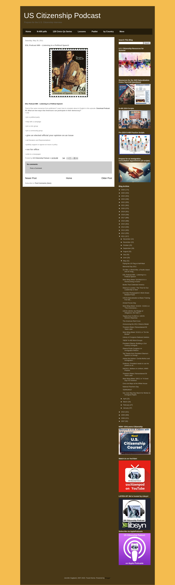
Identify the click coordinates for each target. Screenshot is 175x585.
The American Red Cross (131, 321)
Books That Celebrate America (133, 285)
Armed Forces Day (129, 303)
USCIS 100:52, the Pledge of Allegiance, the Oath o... (133, 312)
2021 (123, 205)
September (127, 248)
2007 (123, 421)
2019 (123, 211)
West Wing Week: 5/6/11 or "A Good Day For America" (135, 379)
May (125, 261)
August (125, 251)
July (124, 254)
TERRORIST (127, 390)
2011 (123, 236)
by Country (108, 31)
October (126, 245)
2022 (123, 202)
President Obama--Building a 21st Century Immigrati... (134, 344)
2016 (123, 221)
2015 (123, 224)
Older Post (106, 178)
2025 (123, 193)
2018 (123, 215)
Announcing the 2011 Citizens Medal (136, 324)
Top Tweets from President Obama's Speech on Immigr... (135, 354)
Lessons (82, 31)
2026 (123, 190)
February (126, 405)
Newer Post (31, 178)
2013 (123, 230)
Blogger (107, 578)
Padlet (95, 31)
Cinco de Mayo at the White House (135, 383)
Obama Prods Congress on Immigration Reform (132, 349)
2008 (123, 418)
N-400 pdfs (42, 31)
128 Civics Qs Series (62, 31)
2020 (123, 208)
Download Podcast (103, 108)
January (126, 408)
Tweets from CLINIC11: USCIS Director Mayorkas (133, 317)
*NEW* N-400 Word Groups (132, 340)
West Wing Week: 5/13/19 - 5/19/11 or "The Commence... (136, 307)
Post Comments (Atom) (43, 183)
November (127, 242)
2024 (123, 196)
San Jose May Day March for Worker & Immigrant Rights (136, 394)
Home (28, 31)
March (125, 402)
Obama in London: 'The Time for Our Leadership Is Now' (135, 289)
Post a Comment (36, 168)
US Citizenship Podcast (62, 15)
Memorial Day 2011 (129, 266)
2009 (123, 415)
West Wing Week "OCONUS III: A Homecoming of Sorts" (134, 281)
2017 (123, 218)
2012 (123, 233)
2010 (123, 412)
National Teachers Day (131, 387)
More (122, 31)
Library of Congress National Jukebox (136, 337)
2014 (123, 227)
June (125, 258)
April (125, 399)
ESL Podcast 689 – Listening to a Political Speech (134, 276)
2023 (123, 199)
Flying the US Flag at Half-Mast (134, 263)
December (127, 239)
